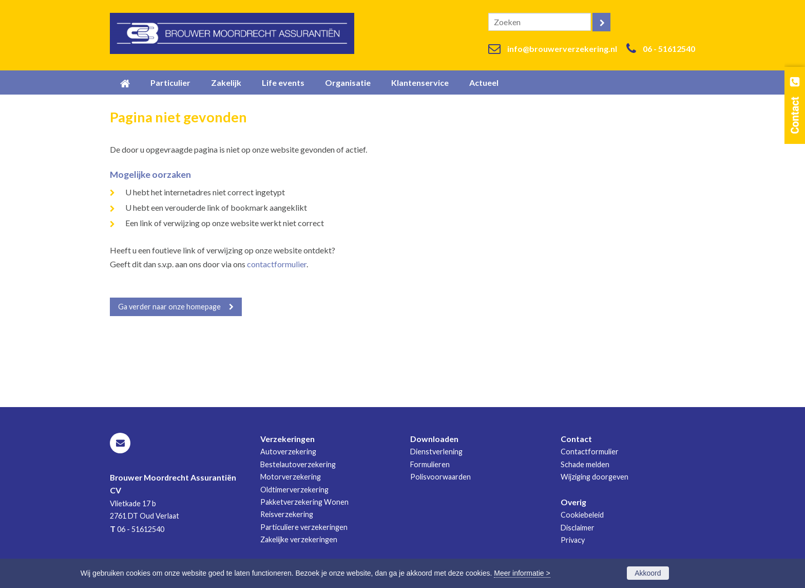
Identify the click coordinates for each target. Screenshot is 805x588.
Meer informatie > (522, 573)
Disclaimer (578, 527)
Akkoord (648, 573)
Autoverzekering (288, 451)
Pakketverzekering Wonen (304, 502)
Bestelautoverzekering (298, 464)
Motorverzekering (290, 476)
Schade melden (585, 464)
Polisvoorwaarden (440, 476)
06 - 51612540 (669, 48)
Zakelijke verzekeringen (298, 539)
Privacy (573, 540)
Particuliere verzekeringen (304, 527)
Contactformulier (590, 451)
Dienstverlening (436, 451)
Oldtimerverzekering (294, 489)
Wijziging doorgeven (594, 476)
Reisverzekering (286, 514)
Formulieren (430, 464)
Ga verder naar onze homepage (169, 306)
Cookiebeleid (582, 514)
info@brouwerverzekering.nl (562, 48)
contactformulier (276, 264)
